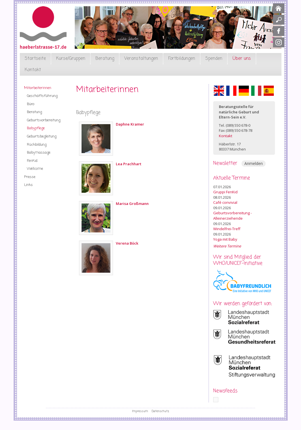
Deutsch (244, 91)
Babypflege (36, 128)
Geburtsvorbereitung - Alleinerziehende (232, 215)
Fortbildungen (181, 58)
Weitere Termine (227, 246)
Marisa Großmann (132, 203)
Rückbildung (36, 144)
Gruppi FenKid (225, 191)
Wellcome (35, 168)
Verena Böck (127, 243)
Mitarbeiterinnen (37, 88)
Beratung (104, 58)
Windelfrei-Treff (226, 228)
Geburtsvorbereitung (43, 120)
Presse (29, 177)
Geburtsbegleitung (41, 136)
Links (28, 185)
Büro (30, 104)
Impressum (140, 411)
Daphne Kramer (130, 124)
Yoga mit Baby (225, 239)
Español (269, 91)
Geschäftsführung (42, 96)
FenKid (32, 161)
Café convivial (225, 202)
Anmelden (253, 163)
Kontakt (33, 70)
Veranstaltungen (141, 58)
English (219, 91)
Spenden (213, 58)
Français (231, 91)
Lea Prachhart (128, 163)
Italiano (256, 91)
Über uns (241, 58)
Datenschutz (160, 411)
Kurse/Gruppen (70, 58)
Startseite (35, 58)
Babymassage (38, 152)
